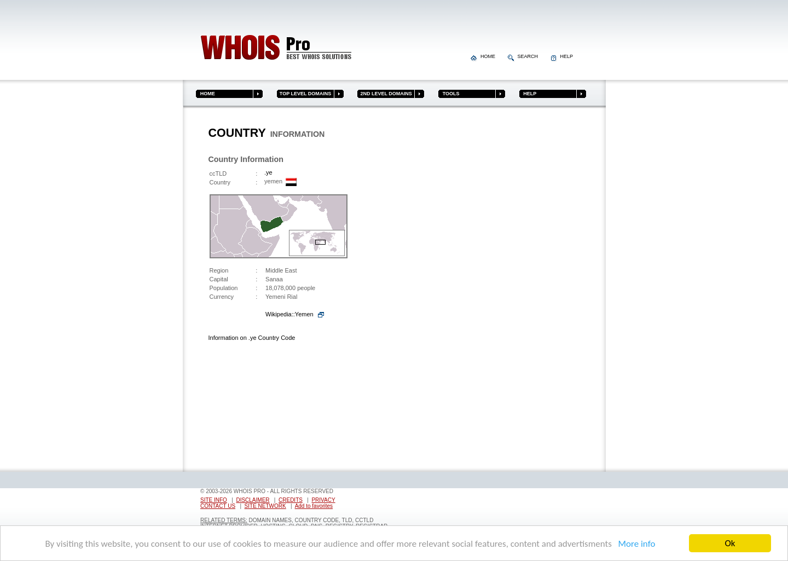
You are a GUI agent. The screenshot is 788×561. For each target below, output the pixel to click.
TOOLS (448, 93)
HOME (484, 56)
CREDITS (291, 500)
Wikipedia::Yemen (289, 314)
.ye (268, 172)
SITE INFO (213, 500)
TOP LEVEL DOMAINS (304, 93)
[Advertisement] (538, 292)
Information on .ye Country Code (252, 337)
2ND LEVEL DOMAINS (384, 93)
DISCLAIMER (252, 500)
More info (635, 544)
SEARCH (524, 56)
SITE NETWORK (265, 506)
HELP (562, 56)
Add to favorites (314, 506)
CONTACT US (217, 506)
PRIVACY (323, 500)
